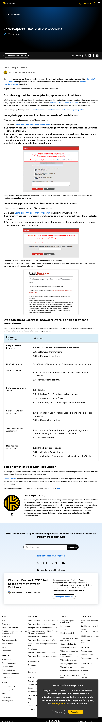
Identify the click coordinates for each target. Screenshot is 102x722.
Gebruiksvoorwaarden (10, 674)
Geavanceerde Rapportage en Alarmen (69, 655)
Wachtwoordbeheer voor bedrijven (41, 624)
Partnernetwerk (87, 654)
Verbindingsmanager (68, 667)
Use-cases (32, 665)
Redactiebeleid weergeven (51, 555)
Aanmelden (87, 3)
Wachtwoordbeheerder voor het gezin (42, 656)
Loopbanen (6, 650)
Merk (4, 647)
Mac (82, 667)
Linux (83, 674)
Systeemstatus (7, 666)
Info (3, 620)
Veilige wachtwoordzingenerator (90, 636)
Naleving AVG (7, 636)
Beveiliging (6, 624)
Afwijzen (58, 712)
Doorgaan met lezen (64, 596)
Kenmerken (32, 672)
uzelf (50, 488)
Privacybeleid (7, 677)
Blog (29, 699)
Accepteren (75, 712)
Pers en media (7, 643)
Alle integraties (7, 701)
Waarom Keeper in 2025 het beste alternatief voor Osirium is (28, 583)
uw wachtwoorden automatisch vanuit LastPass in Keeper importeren (57, 110)
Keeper (9, 3)
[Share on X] (86, 55)
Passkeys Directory (35, 695)
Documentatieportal (9, 670)
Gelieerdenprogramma (89, 658)
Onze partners (86, 651)
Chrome (84, 678)
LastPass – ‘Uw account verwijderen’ (63, 103)
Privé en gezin (65, 626)
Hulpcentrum (6, 659)
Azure (4, 694)
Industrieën (32, 668)
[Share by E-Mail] (97, 55)
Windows (84, 671)
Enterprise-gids (33, 681)
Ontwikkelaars (33, 709)
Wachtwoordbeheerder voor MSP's (41, 640)
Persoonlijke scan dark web (89, 621)
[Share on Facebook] (93, 55)
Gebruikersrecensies (9, 640)
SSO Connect (7, 690)
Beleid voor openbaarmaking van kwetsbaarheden (14, 632)
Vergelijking (12, 35)
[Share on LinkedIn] (89, 55)
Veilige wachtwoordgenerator (89, 630)
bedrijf (59, 488)
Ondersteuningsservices (69, 670)
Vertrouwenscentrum (10, 627)
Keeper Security (10, 478)
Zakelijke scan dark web (89, 626)
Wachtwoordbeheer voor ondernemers (43, 620)
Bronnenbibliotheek (35, 691)
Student (63, 629)
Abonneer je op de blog (16, 55)
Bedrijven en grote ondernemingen (67, 621)
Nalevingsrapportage (68, 663)
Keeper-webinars (34, 706)
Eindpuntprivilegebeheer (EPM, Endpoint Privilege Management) (43, 632)
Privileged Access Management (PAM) (42, 627)
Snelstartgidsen (33, 684)
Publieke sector (33, 649)
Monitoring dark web (68, 647)
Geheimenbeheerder (68, 644)
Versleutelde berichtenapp (86, 641)
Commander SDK (8, 686)
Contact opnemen (9, 663)
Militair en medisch (67, 633)
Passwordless (7, 697)
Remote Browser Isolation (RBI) (40, 636)
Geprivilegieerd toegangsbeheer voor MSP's (42, 644)
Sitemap (31, 702)
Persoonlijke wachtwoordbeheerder (41, 652)
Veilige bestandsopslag (69, 651)
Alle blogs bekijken (13, 14)
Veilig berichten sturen (68, 660)
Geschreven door (26, 592)
